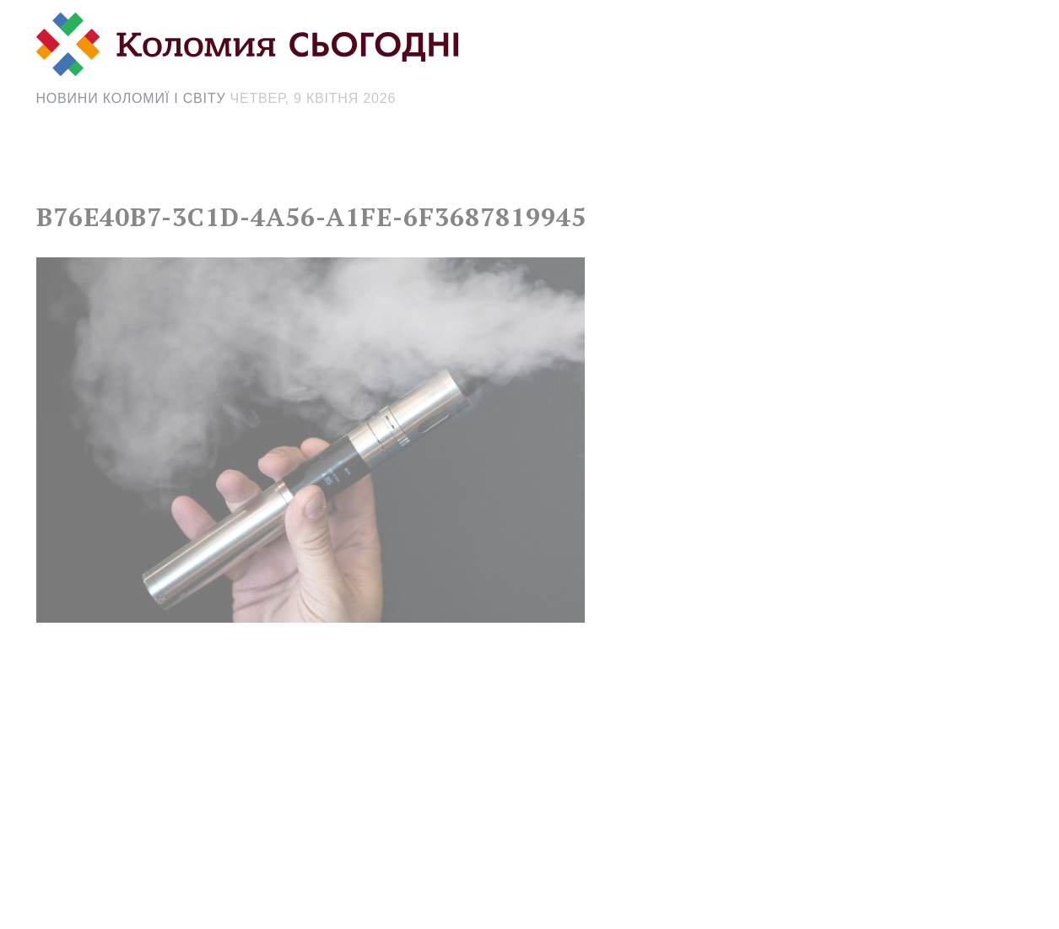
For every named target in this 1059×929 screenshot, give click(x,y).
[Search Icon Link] (680, 165)
